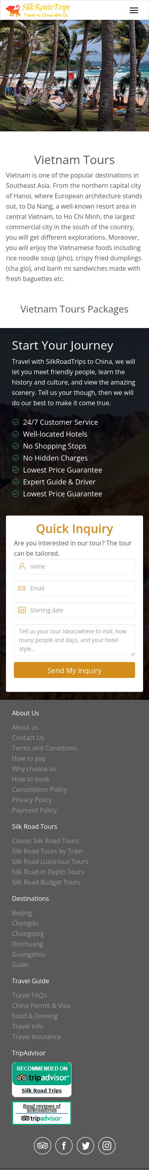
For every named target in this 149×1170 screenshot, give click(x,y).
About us (25, 727)
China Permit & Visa (41, 1005)
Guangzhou (29, 954)
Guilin (20, 964)
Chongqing (28, 933)
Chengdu (25, 923)
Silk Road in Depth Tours (48, 871)
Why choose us (34, 768)
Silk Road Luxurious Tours (50, 861)
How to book (31, 779)
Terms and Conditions (44, 748)
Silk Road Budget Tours (46, 882)
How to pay (28, 758)
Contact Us (28, 737)
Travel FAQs (29, 995)
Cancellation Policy (39, 789)
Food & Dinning (35, 1016)
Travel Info (27, 1026)
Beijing (22, 912)
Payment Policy (34, 810)
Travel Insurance (36, 1036)
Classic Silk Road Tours (45, 840)
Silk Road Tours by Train (47, 851)
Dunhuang (27, 944)
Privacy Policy (32, 799)
